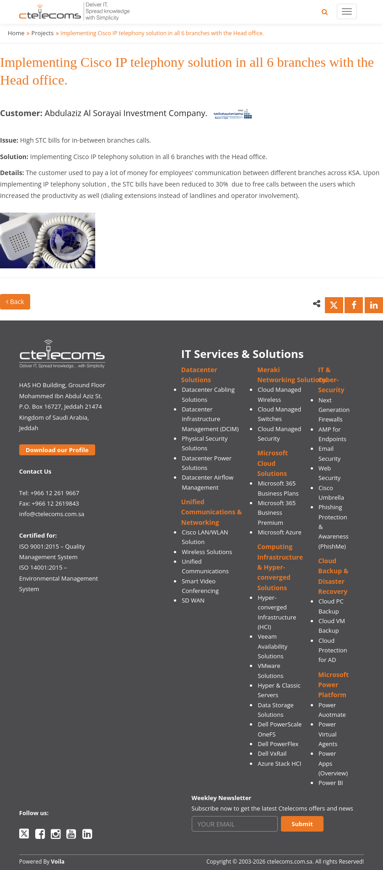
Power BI (330, 783)
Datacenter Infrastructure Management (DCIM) (210, 419)
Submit (302, 824)
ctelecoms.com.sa (289, 861)
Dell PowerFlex (278, 744)
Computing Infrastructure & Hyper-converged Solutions (280, 567)
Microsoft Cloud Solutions (272, 463)
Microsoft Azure (280, 532)
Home (16, 33)
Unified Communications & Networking (211, 512)
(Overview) (333, 773)
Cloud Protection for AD (332, 650)
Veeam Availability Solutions (272, 646)
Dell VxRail (272, 753)
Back (15, 301)
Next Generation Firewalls (334, 410)
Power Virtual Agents (327, 734)
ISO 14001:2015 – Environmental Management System (58, 578)
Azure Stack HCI (279, 763)
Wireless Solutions (207, 552)
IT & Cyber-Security (331, 380)
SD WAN (193, 600)
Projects (43, 33)
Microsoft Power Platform (333, 684)
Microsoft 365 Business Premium (277, 513)
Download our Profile (57, 450)
